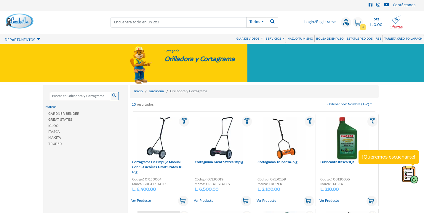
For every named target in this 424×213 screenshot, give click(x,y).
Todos (254, 22)
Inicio (138, 91)
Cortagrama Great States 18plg (219, 141)
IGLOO (53, 125)
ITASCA (54, 131)
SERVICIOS (274, 38)
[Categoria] (80, 96)
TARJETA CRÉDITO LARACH (403, 38)
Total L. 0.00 (376, 22)
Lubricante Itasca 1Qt (344, 141)
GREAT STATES (60, 119)
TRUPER (55, 143)
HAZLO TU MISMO (300, 38)
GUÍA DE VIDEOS (248, 38)
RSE (378, 38)
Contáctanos (404, 5)
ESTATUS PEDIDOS (360, 38)
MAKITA (54, 137)
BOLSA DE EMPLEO (330, 38)
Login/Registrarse (320, 22)
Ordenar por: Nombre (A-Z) (348, 104)
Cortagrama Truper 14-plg (281, 141)
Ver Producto (141, 201)
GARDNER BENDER (63, 113)
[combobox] (179, 22)
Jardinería (156, 91)
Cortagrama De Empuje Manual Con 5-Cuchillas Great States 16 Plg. (157, 146)
